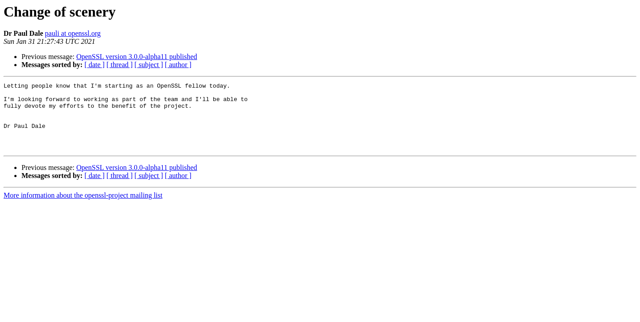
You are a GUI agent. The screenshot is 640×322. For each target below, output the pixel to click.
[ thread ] (119, 64)
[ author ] (178, 64)
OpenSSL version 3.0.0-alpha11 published (136, 56)
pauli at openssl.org (73, 33)
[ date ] (94, 64)
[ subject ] (149, 64)
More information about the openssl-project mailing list (83, 208)
